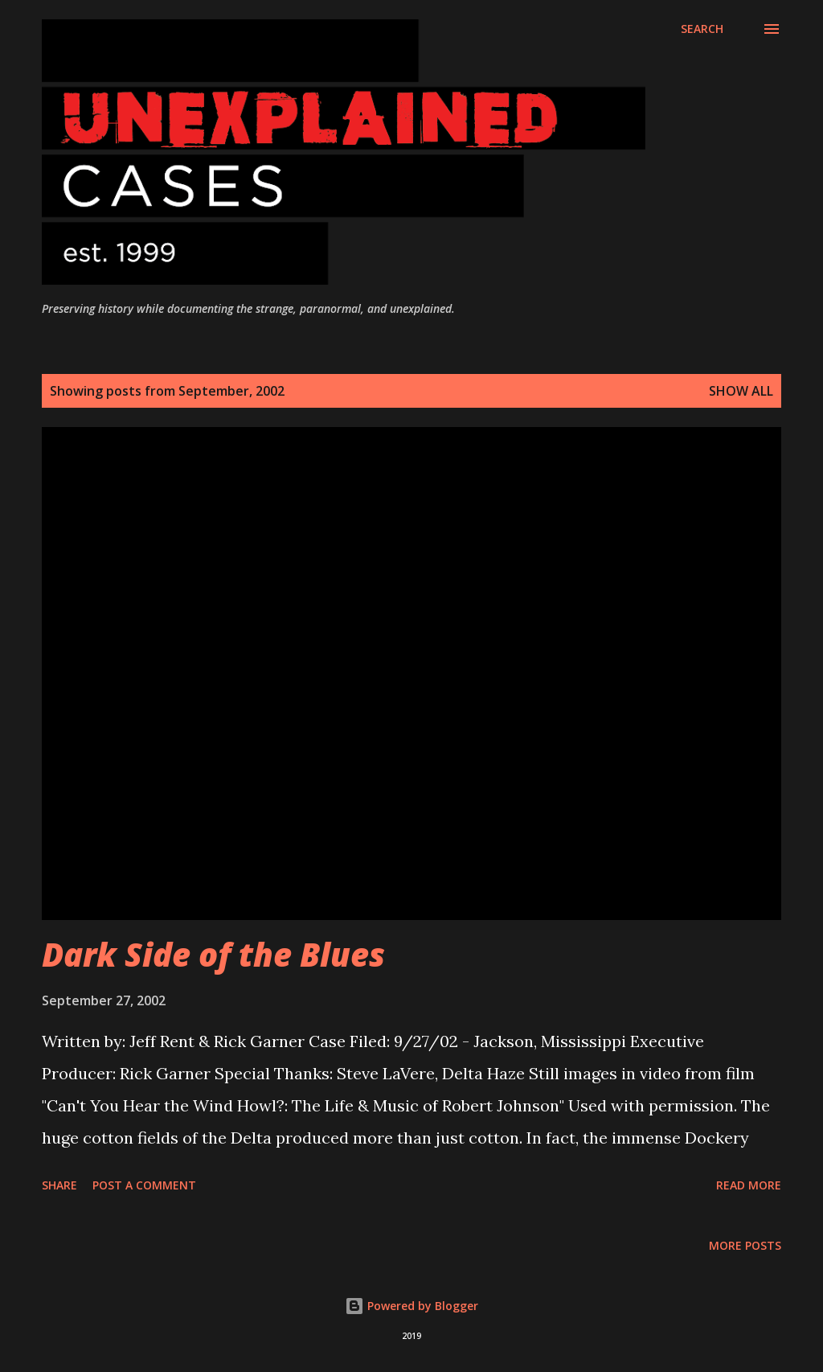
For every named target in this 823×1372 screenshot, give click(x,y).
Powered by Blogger (411, 1305)
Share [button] (59, 1185)
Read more (748, 1185)
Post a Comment (144, 1185)
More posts (745, 1245)
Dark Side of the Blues (213, 954)
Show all (741, 391)
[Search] (702, 29)
